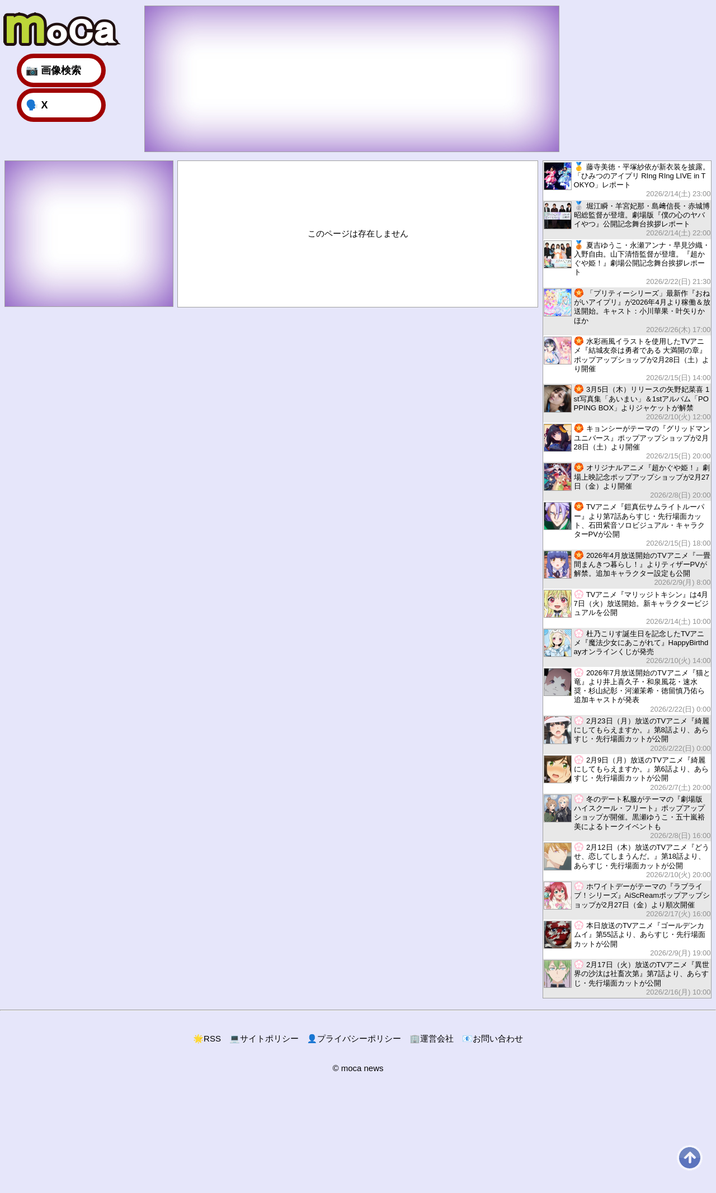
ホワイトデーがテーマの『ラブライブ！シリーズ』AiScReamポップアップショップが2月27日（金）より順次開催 (627, 900)
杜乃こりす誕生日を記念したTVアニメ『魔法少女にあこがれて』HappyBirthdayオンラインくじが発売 (627, 647)
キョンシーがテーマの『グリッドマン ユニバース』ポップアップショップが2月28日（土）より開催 (627, 442)
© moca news (357, 1068)
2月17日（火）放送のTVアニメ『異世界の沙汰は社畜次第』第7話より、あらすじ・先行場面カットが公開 (627, 978)
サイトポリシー (264, 1038)
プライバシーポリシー (354, 1038)
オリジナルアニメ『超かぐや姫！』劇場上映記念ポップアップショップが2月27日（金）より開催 (627, 481)
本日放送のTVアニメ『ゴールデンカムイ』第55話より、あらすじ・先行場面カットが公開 (627, 939)
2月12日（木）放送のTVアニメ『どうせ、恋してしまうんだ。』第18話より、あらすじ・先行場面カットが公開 (627, 860)
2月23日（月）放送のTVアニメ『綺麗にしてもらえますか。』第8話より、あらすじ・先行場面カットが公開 (627, 734)
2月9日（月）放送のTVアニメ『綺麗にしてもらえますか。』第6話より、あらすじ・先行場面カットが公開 (627, 773)
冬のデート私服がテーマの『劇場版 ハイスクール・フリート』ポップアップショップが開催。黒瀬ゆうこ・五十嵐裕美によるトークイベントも (627, 817)
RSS (207, 1038)
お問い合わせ (492, 1038)
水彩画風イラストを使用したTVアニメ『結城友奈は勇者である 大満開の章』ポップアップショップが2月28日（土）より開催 (627, 359)
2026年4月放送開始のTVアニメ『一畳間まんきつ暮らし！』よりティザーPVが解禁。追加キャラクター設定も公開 (627, 569)
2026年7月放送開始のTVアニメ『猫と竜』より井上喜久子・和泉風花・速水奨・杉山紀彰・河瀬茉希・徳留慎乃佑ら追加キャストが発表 (627, 690)
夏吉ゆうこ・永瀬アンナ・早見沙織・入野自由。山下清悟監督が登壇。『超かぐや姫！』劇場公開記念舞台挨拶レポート (627, 263)
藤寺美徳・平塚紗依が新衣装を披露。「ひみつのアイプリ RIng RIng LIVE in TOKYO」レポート (627, 180)
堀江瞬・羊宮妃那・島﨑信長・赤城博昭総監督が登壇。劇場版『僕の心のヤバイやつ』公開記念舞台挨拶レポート (627, 219)
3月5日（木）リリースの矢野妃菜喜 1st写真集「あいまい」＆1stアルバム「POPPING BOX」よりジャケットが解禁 (627, 403)
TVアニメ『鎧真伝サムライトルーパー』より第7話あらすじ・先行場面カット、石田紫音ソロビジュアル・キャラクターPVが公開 (627, 524)
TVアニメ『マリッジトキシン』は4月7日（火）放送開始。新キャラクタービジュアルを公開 (627, 608)
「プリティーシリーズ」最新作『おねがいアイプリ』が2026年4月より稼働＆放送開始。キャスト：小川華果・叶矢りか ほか (627, 311)
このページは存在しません (358, 233)
